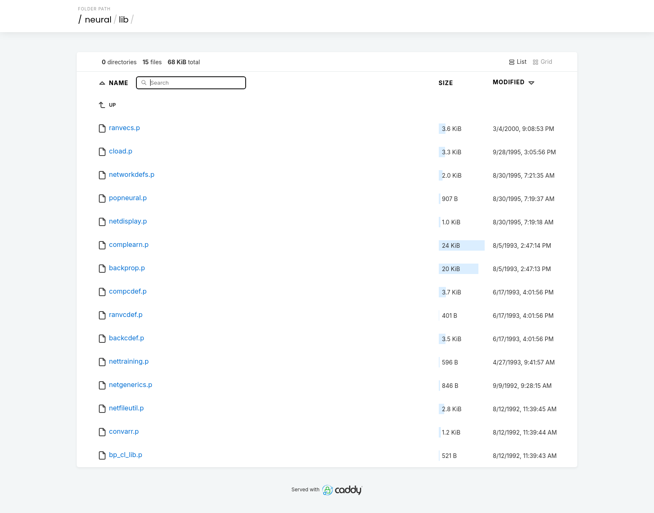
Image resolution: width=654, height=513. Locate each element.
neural (98, 19)
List (517, 61)
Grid (542, 61)
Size (446, 82)
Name (119, 82)
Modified (515, 82)
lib (123, 19)
